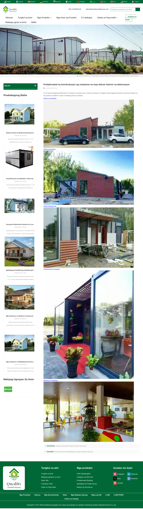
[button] (140, 49)
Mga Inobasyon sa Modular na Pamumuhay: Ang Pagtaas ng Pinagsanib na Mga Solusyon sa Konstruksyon (20, 316)
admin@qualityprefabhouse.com (97, 9)
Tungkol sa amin (46, 474)
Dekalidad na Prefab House (87, 484)
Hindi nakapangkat (83, 474)
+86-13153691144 (74, 9)
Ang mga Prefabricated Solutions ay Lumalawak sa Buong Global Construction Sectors (20, 224)
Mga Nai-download (56, 495)
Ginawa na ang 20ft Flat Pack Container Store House (71, 446)
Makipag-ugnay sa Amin (16, 22)
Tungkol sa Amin (25, 17)
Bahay (80, 76)
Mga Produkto (44, 17)
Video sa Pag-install (48, 487)
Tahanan (9, 17)
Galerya (39, 495)
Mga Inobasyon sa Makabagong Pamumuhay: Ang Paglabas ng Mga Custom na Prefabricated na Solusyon (20, 362)
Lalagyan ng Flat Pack (85, 477)
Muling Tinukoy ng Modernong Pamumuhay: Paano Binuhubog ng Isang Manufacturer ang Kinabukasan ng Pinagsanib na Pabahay (20, 133)
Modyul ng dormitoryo (84, 487)
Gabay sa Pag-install (107, 17)
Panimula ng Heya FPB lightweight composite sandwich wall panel (74, 451)
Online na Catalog (79, 499)
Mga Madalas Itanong (89, 495)
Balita (33, 22)
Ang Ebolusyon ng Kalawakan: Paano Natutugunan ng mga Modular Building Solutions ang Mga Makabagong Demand (20, 178)
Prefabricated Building (85, 480)
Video (71, 495)
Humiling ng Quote (130, 18)
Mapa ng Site (108, 495)
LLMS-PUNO (61, 499)
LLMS (122, 495)
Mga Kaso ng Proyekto (66, 17)
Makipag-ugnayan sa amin (50, 477)
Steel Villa (44, 480)
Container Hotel (46, 484)
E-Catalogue (86, 17)
